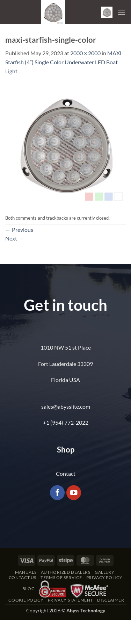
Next (14, 238)
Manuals (25, 572)
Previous (19, 229)
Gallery (104, 572)
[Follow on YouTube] (73, 492)
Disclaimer (110, 600)
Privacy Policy (104, 577)
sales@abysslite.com (65, 406)
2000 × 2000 (85, 53)
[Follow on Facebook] (57, 492)
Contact (65, 473)
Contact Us (22, 577)
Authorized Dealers (65, 572)
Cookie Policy (25, 600)
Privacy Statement (70, 600)
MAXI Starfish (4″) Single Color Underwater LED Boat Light (63, 62)
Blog (28, 588)
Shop (65, 449)
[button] (106, 12)
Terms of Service (61, 577)
